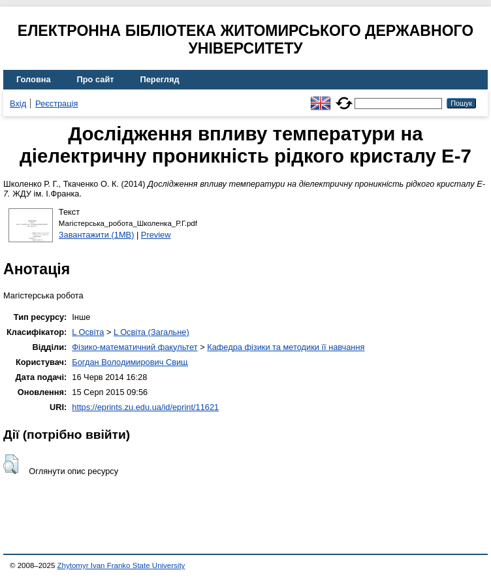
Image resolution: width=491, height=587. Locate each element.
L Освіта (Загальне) (151, 332)
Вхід (18, 103)
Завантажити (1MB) (97, 235)
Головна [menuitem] (33, 79)
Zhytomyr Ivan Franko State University (121, 565)
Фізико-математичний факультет (134, 347)
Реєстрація (56, 103)
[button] (10, 464)
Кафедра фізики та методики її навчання (285, 347)
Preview (156, 235)
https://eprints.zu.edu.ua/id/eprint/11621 (145, 407)
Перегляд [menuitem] (160, 79)
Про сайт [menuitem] (95, 79)
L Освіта (88, 332)
